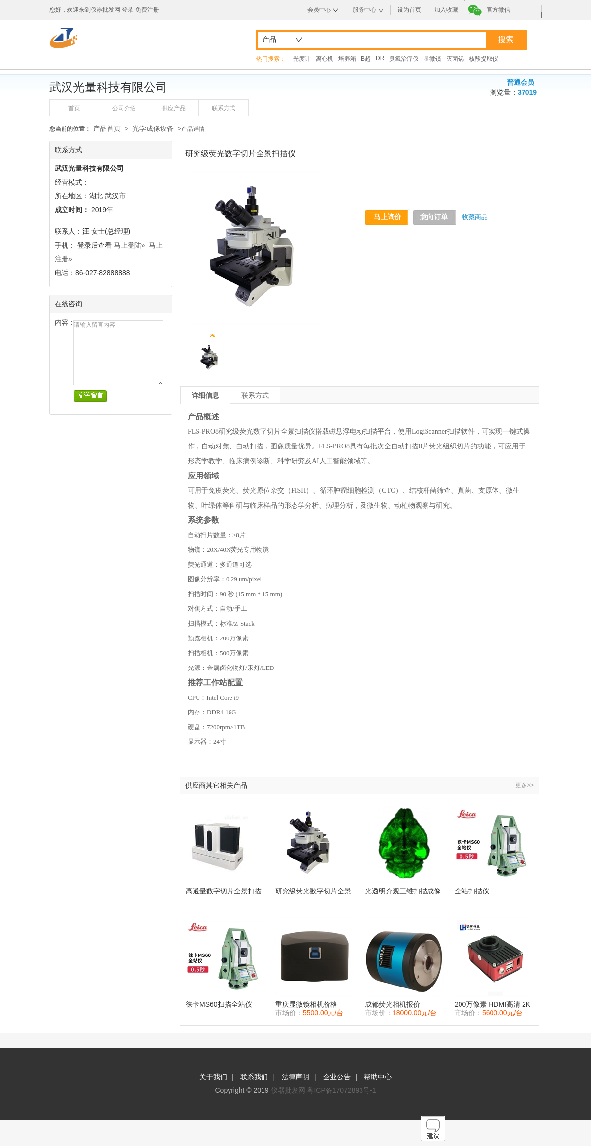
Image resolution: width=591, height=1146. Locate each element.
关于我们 (213, 1077)
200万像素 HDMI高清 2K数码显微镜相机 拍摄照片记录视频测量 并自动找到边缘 (493, 1004)
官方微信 (498, 9)
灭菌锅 (455, 58)
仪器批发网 (288, 1090)
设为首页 (409, 9)
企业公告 (337, 1077)
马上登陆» (129, 245)
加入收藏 (446, 9)
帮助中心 (378, 1077)
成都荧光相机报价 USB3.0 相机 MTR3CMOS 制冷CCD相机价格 (403, 1004)
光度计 (302, 58)
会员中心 (319, 9)
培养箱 (347, 58)
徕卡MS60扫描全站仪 (219, 1004)
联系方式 (223, 108)
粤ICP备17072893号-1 (341, 1090)
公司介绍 (124, 108)
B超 (366, 58)
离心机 (324, 58)
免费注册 (147, 9)
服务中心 (364, 9)
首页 (74, 108)
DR (380, 58)
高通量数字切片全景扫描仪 (224, 891)
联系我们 (254, 1077)
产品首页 (107, 128)
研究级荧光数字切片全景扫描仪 (313, 891)
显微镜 (432, 58)
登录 (127, 9)
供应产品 (174, 108)
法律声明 (295, 1077)
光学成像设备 (153, 128)
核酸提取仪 (483, 58)
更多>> (524, 785)
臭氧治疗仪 (404, 58)
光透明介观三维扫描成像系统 (403, 891)
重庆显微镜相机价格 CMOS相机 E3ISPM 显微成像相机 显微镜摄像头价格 (314, 1004)
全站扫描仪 (472, 891)
